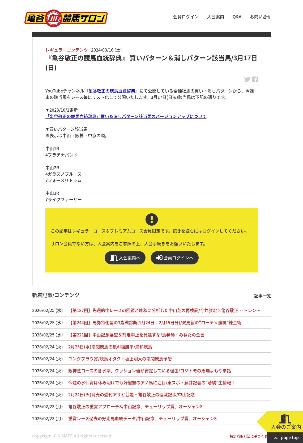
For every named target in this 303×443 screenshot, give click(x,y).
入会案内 (215, 16)
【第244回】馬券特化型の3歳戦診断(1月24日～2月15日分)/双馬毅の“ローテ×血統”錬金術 (154, 322)
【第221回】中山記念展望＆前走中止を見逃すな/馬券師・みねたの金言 (136, 334)
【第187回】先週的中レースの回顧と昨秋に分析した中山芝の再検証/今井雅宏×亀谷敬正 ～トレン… (164, 310)
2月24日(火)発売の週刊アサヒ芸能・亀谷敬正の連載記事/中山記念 (131, 394)
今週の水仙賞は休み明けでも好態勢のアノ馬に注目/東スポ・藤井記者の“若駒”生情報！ (151, 382)
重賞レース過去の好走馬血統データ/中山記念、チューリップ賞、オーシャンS (142, 418)
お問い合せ (260, 16)
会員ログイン (186, 16)
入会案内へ (125, 257)
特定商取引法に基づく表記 (250, 435)
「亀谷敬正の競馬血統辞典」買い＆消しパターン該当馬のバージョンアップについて (126, 116)
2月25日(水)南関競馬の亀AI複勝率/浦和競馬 (110, 346)
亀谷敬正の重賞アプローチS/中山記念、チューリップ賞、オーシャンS (135, 406)
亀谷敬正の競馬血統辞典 (111, 90)
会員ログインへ (174, 257)
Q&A (237, 16)
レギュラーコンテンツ (66, 50)
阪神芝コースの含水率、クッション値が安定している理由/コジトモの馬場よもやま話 (149, 370)
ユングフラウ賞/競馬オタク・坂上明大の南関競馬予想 (120, 358)
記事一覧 (262, 295)
